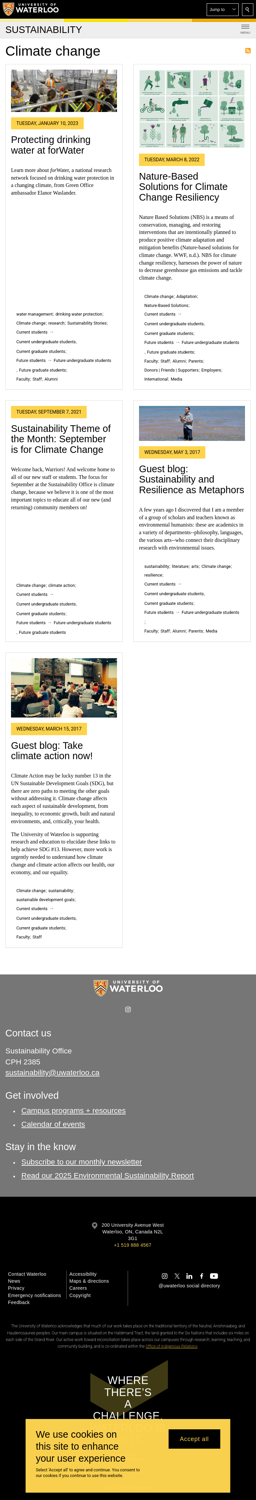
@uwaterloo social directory (189, 1285)
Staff (37, 379)
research (56, 323)
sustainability (156, 566)
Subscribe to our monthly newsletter (81, 1161)
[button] (222, 10)
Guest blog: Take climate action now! (52, 750)
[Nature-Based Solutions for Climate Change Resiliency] (192, 109)
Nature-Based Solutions (166, 305)
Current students (32, 332)
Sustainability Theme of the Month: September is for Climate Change (61, 439)
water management (34, 314)
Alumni (51, 379)
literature (180, 566)
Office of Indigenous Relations (171, 1346)
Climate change (30, 323)
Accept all (194, 1439)
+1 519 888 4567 (132, 1245)
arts (195, 566)
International (156, 379)
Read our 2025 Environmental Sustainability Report (107, 1175)
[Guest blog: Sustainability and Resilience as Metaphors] (192, 423)
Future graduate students (42, 370)
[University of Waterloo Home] (31, 9)
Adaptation (186, 296)
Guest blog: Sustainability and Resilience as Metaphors (191, 479)
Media (176, 379)
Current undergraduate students (46, 341)
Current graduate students (40, 351)
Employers (211, 370)
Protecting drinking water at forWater (51, 145)
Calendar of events (53, 1123)
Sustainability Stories (87, 323)
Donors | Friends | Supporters (171, 370)
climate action (61, 585)
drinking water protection (78, 314)
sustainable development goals (45, 899)
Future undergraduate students (82, 360)
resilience (153, 575)
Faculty (23, 379)
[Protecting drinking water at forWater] (64, 91)
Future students (31, 360)
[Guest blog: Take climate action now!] (64, 688)
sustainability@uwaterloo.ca (52, 1072)
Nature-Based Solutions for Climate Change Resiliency (183, 187)
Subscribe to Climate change (248, 50)
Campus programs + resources (73, 1110)
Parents (195, 361)
